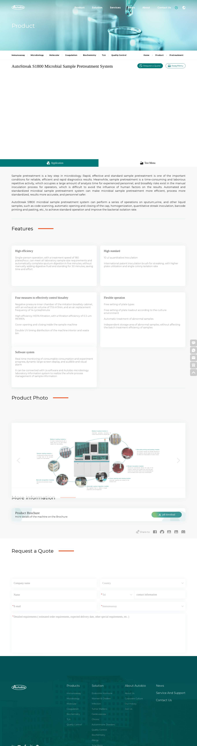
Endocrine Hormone (102, 739)
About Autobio (135, 731)
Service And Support (170, 739)
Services (115, 7)
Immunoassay (74, 739)
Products (73, 731)
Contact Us (164, 7)
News (131, 7)
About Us (129, 739)
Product (79, 7)
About (146, 7)
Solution (97, 7)
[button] (18, 498)
